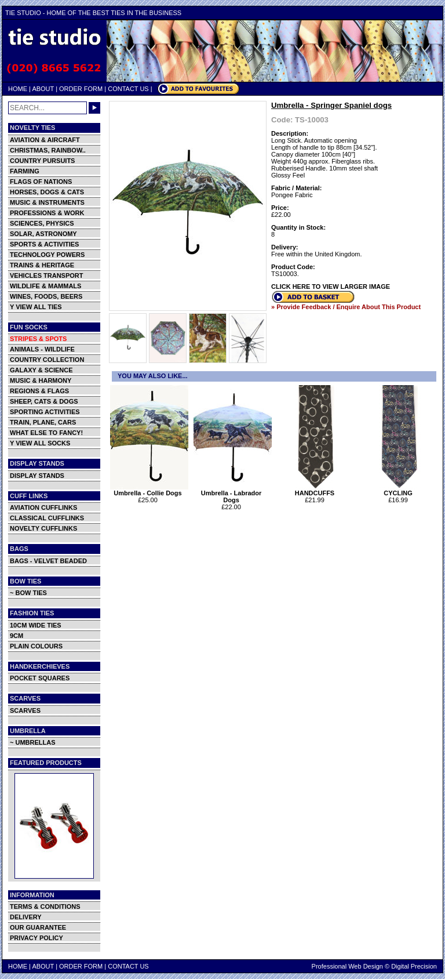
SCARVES (25, 710)
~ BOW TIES (28, 592)
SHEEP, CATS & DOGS (44, 401)
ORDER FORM (81, 88)
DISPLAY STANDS (37, 475)
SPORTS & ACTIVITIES (44, 244)
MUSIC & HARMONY (40, 380)
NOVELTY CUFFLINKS (43, 528)
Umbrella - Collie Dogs (149, 490)
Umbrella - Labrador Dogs (233, 493)
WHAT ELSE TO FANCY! (46, 432)
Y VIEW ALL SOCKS (40, 443)
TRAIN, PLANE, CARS (43, 422)
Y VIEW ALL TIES (36, 306)
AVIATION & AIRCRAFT (45, 139)
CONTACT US (128, 88)
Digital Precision (414, 966)
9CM (16, 635)
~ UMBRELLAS (33, 742)
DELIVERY (26, 916)
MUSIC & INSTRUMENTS (47, 202)
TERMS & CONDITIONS (45, 906)
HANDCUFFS (316, 490)
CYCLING (399, 490)
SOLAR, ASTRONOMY (43, 233)
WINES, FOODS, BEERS (46, 296)
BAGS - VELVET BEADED (48, 560)
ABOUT (43, 88)
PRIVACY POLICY (36, 937)
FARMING (24, 171)
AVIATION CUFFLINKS (43, 507)
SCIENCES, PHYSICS (42, 223)
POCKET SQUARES (40, 678)
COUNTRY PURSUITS (42, 160)
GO (94, 108)
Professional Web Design (347, 966)
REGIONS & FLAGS (39, 390)
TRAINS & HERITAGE (42, 265)
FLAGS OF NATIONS (41, 181)
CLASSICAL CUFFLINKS (47, 517)
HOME (17, 88)
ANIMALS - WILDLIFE (42, 349)
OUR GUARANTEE (38, 927)
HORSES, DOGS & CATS (47, 191)
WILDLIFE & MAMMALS (45, 285)
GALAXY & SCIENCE (41, 370)
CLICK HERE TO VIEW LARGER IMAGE (330, 286)
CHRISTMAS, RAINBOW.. (48, 150)
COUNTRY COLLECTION (47, 359)
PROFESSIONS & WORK (47, 212)
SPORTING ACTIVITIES (45, 411)
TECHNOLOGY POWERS (47, 254)
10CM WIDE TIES (35, 625)
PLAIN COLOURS (36, 646)
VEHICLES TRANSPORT (46, 275)
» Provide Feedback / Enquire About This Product (346, 306)
